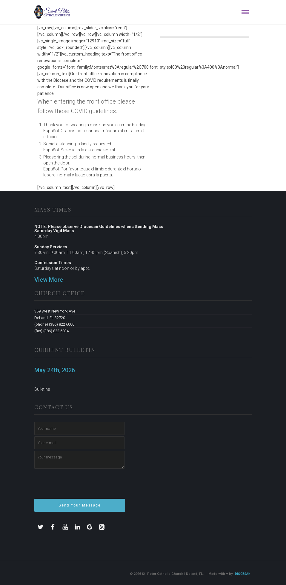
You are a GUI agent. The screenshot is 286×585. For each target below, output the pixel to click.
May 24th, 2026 (54, 370)
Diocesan (242, 573)
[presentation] (79, 486)
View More (48, 279)
